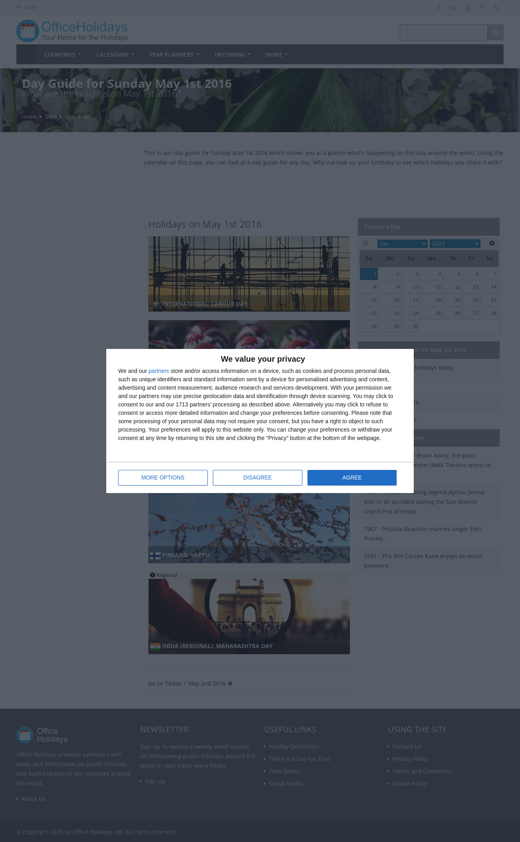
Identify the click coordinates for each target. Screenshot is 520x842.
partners (159, 371)
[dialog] (260, 421)
